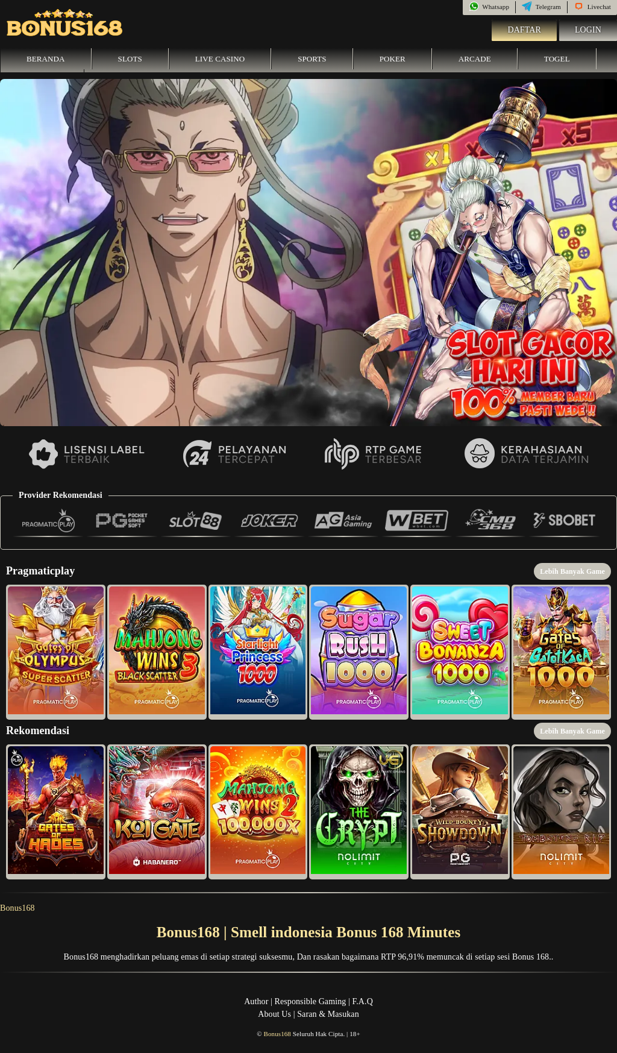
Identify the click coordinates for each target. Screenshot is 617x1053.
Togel (557, 58)
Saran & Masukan (328, 1014)
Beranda (46, 58)
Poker (393, 58)
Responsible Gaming (310, 1001)
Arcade (475, 58)
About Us (274, 1014)
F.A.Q (362, 1001)
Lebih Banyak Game (572, 571)
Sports (312, 58)
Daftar (524, 29)
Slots (130, 58)
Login (588, 29)
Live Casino (220, 58)
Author (256, 1001)
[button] (55, 652)
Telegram (541, 6)
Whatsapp (489, 6)
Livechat (592, 6)
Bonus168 (17, 908)
